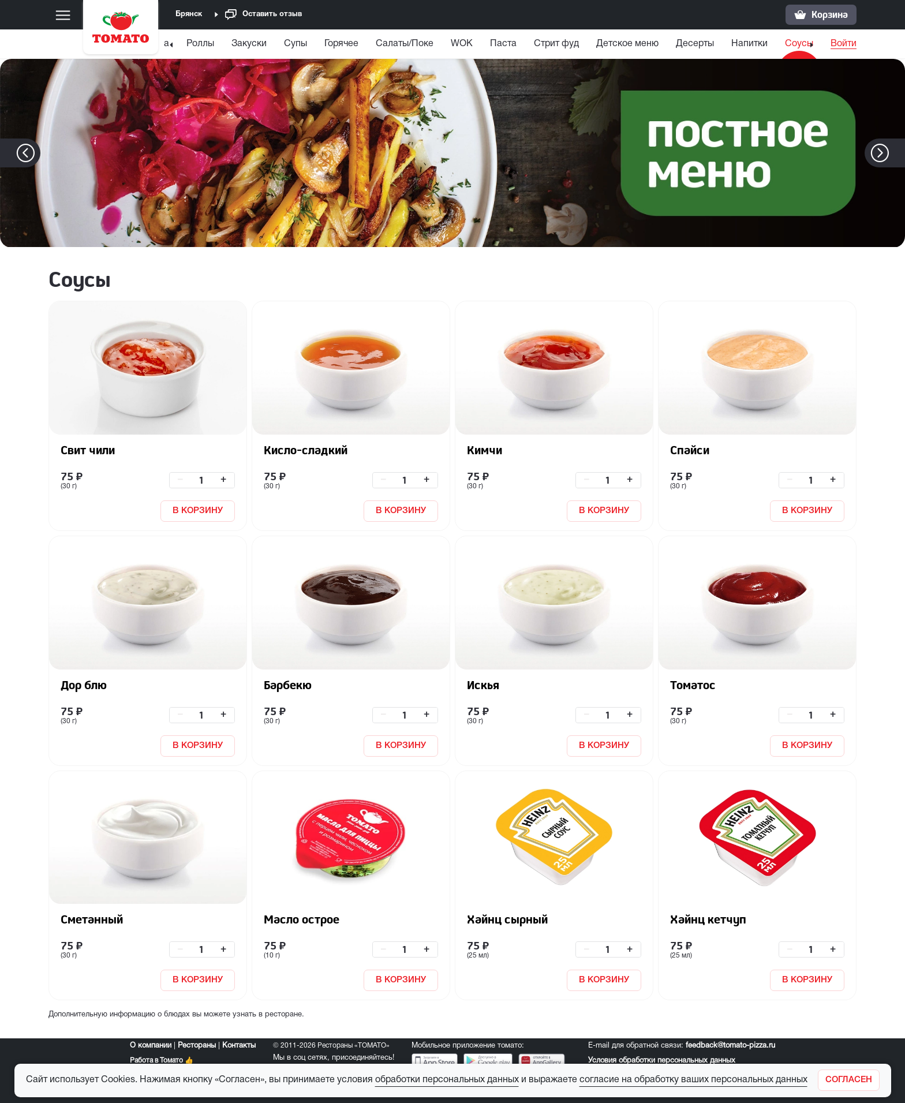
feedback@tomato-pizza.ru (730, 1045)
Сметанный (92, 919)
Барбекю (288, 685)
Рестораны (197, 1045)
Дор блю (84, 685)
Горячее (326, 44)
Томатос (693, 685)
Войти (844, 44)
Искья (483, 685)
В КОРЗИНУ (198, 511)
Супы (280, 44)
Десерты (680, 44)
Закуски (234, 44)
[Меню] (62, 15)
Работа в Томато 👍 (161, 1060)
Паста (488, 44)
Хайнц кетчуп (708, 919)
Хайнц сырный (507, 919)
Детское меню (612, 44)
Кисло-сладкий (305, 450)
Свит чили (88, 450)
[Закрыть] (849, 1080)
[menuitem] (185, 46)
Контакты (239, 1045)
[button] (897, 153)
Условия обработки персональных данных (661, 1060)
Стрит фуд (541, 44)
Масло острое (301, 919)
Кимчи (484, 450)
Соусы (784, 44)
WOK (447, 44)
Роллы (185, 44)
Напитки (734, 44)
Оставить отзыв (263, 15)
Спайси (689, 450)
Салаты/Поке (389, 44)
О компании (150, 1045)
